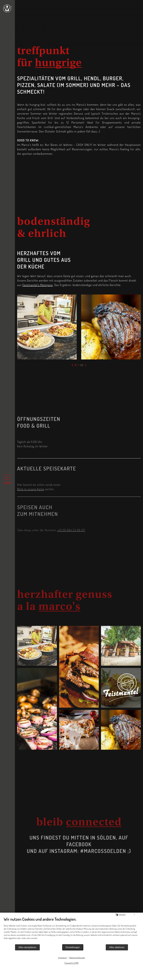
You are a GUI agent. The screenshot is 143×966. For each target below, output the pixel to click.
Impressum (62, 957)
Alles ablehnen (117, 947)
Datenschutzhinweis (77, 957)
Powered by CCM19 (71, 963)
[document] (71, 930)
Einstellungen (73, 947)
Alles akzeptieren (27, 947)
